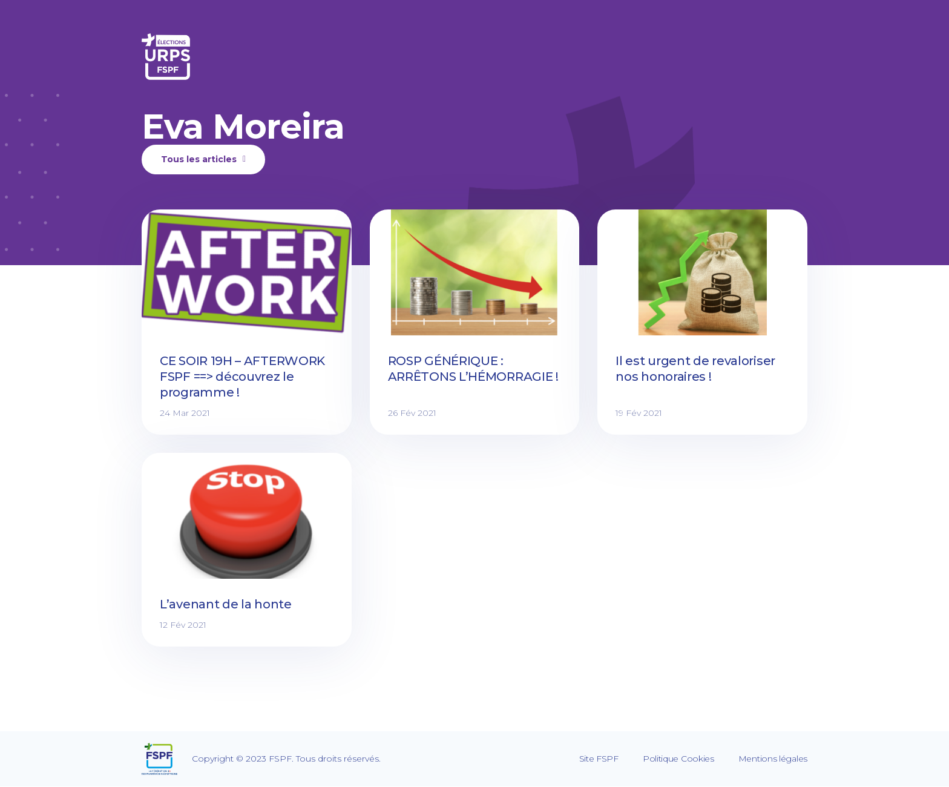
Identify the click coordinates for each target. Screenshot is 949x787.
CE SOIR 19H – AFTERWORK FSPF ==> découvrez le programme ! (242, 377)
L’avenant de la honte (226, 604)
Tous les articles (203, 159)
